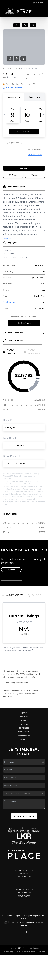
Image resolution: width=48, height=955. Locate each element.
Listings (24, 717)
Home (24, 713)
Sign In (37, 2)
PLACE (24, 918)
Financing (24, 728)
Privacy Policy (8, 952)
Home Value (24, 732)
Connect (24, 739)
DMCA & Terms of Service (26, 952)
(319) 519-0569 (24, 896)
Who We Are (24, 735)
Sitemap (42, 952)
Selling (24, 724)
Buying (24, 721)
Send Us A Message (24, 816)
